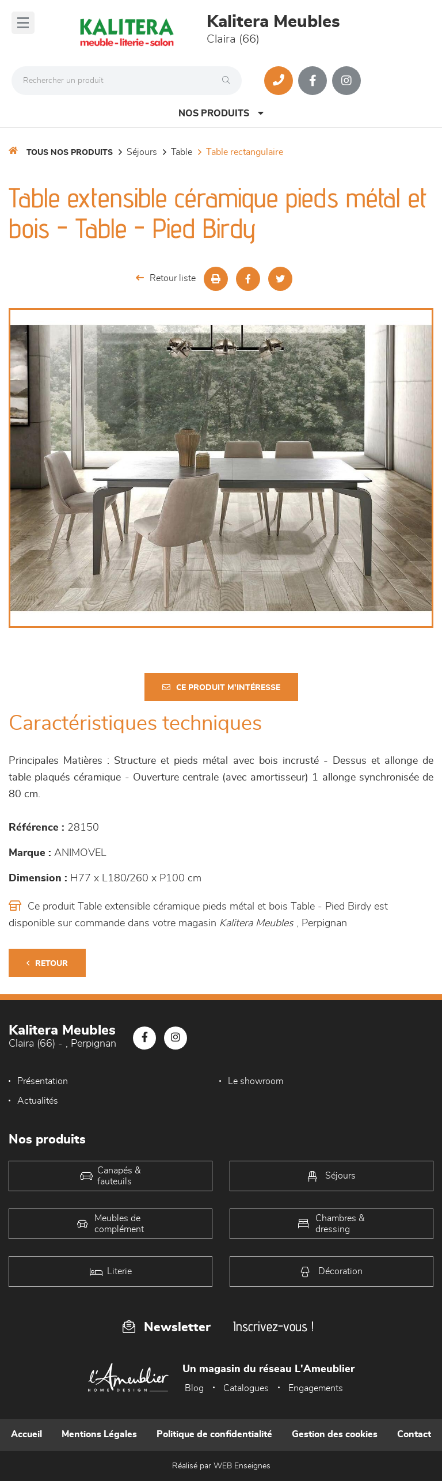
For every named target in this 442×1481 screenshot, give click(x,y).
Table (181, 152)
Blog (194, 1388)
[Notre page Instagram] (346, 80)
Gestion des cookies (335, 1434)
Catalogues (246, 1388)
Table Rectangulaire (244, 152)
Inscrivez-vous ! (273, 1326)
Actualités (37, 1100)
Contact (414, 1434)
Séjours (142, 152)
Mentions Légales (99, 1434)
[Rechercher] (229, 80)
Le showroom (255, 1081)
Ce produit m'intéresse (221, 687)
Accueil (26, 1434)
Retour (47, 963)
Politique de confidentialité (214, 1434)
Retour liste (166, 278)
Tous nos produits (69, 153)
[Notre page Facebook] (312, 80)
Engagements (315, 1388)
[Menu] (23, 23)
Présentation (42, 1081)
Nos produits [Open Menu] (221, 113)
